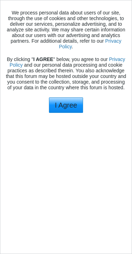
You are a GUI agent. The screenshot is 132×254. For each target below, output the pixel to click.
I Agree (66, 105)
